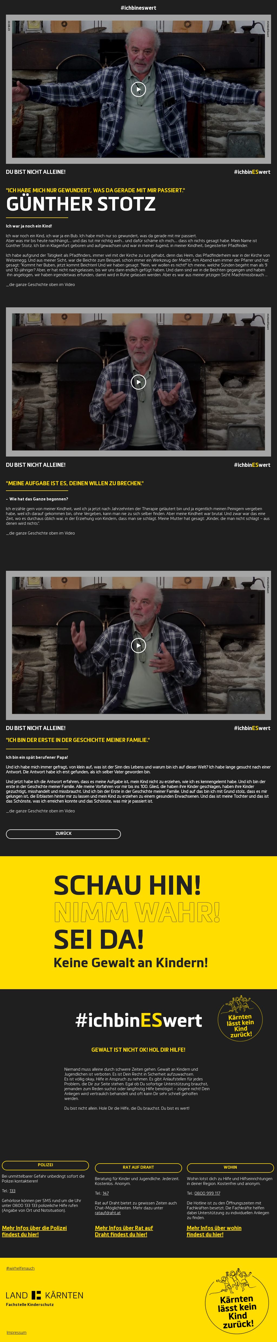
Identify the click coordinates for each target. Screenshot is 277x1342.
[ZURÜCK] (63, 834)
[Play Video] (138, 89)
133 (12, 1191)
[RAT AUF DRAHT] (138, 1168)
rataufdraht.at (108, 1213)
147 (106, 1194)
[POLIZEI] (45, 1165)
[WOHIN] (230, 1168)
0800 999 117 (207, 1194)
